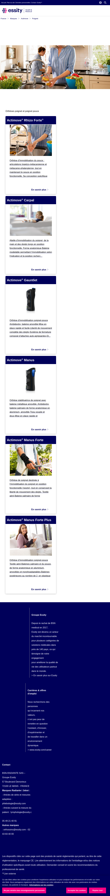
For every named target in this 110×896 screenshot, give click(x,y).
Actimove (26, 19)
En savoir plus (39, 188)
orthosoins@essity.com (14, 828)
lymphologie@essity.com (23, 811)
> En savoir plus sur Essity (44, 674)
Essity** (39, 2)
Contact (33, 2)
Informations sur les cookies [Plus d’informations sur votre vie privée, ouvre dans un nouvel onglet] (41, 885)
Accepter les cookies (77, 890)
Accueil (3, 2)
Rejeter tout (98, 890)
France (5, 19)
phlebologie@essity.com (14, 802)
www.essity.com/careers (41, 748)
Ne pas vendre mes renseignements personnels (24, 890)
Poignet (35, 19)
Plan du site (11, 2)
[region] (55, 886)
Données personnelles (22, 2)
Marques (15, 19)
